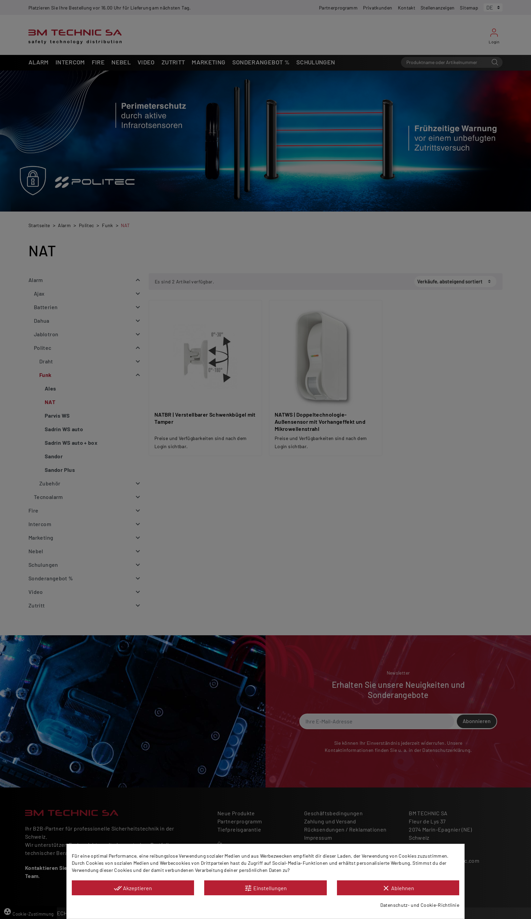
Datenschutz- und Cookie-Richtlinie (419, 905)
